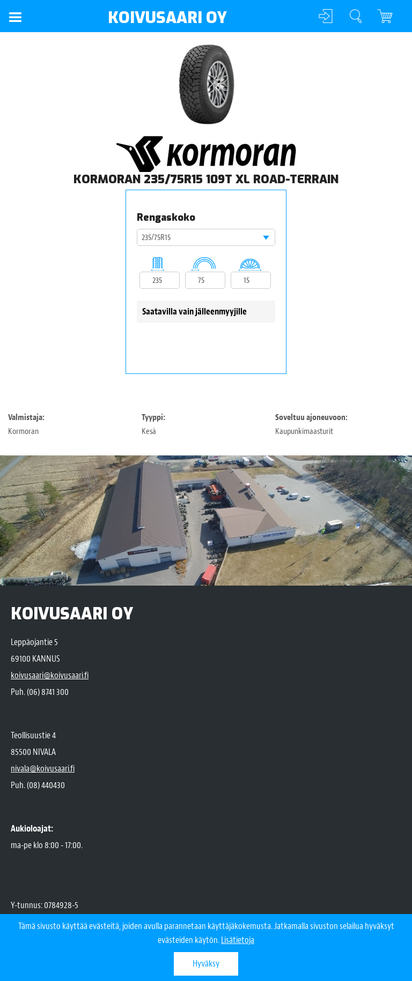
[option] (206, 84)
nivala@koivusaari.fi (43, 768)
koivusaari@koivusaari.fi (50, 675)
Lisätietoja (237, 940)
